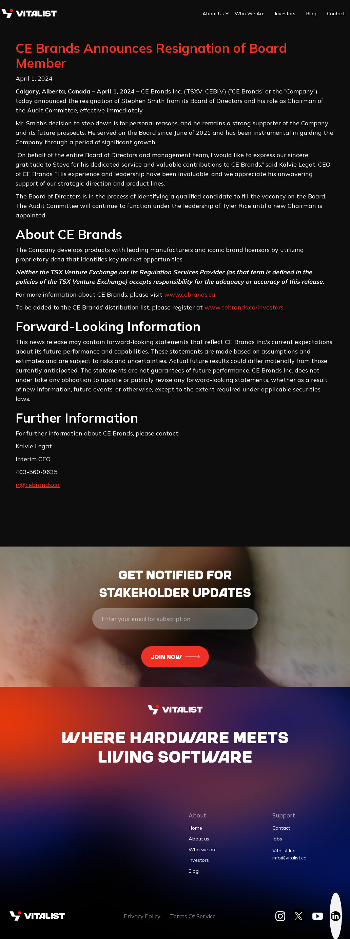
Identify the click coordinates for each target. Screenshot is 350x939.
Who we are (250, 13)
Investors (285, 13)
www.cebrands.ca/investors (244, 307)
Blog (311, 13)
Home (195, 828)
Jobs (277, 838)
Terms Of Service (193, 916)
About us (199, 838)
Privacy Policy (142, 916)
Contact (336, 13)
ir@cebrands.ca (38, 485)
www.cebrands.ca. (190, 294)
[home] (29, 13)
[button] (213, 13)
